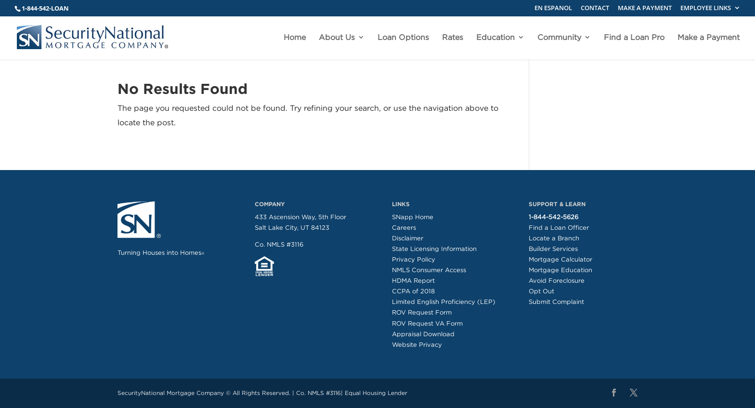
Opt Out (541, 291)
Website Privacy (417, 344)
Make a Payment (708, 37)
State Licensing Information (434, 248)
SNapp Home (412, 217)
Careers (404, 227)
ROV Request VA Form (427, 323)
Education (495, 37)
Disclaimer (407, 238)
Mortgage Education (560, 270)
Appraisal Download (423, 334)
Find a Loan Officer (559, 227)
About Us (337, 37)
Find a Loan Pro (634, 37)
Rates (452, 37)
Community (559, 37)
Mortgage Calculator (560, 259)
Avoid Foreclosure (557, 280)
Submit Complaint (556, 301)
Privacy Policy (413, 259)
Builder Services (553, 248)
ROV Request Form (422, 312)
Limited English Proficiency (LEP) (443, 301)
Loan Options (403, 37)
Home (295, 37)
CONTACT (595, 8)
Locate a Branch (554, 238)
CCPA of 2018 (413, 291)
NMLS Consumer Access (429, 270)
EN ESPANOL (553, 8)
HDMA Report (413, 280)
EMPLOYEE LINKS (705, 8)
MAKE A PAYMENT (645, 8)
